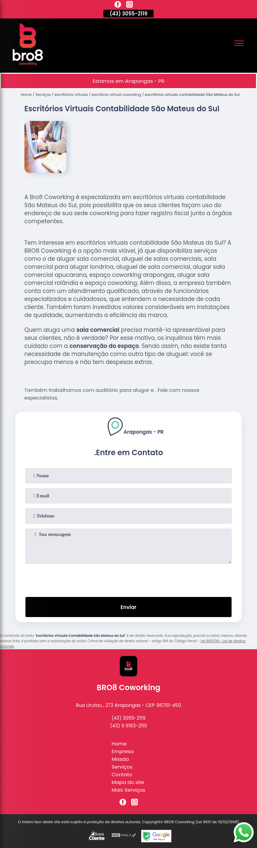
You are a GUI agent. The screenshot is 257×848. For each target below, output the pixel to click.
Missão (120, 759)
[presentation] (128, 579)
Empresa (123, 751)
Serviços (122, 766)
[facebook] (117, 5)
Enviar (128, 607)
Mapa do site (128, 782)
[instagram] (129, 5)
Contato (122, 774)
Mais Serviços (129, 789)
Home (119, 743)
